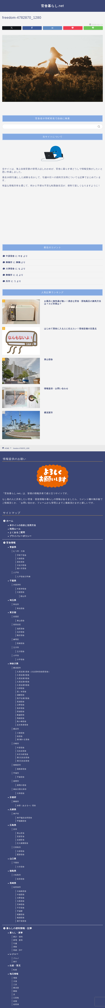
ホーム (9, 521)
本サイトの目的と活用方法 (23, 525)
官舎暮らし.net (52, 6)
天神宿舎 (21, 904)
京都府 (13, 797)
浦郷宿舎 (21, 695)
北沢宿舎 (21, 632)
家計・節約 (18, 937)
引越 (15, 943)
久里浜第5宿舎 (23, 685)
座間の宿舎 (21, 785)
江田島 (16, 998)
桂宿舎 (20, 736)
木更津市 (17, 585)
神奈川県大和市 (20, 789)
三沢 (15, 985)
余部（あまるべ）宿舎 (26, 806)
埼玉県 (13, 600)
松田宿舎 (21, 879)
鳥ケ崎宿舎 (21, 721)
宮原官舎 (21, 836)
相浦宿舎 (21, 918)
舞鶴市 (9, 262)
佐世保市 (17, 887)
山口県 (13, 859)
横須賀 (16, 988)
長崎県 (13, 883)
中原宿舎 (10, 256)
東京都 (13, 612)
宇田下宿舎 (21, 555)
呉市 (8, 281)
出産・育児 (15, 966)
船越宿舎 (21, 715)
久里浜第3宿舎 (23, 678)
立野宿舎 (21, 705)
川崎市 (16, 744)
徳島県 (13, 871)
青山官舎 (21, 833)
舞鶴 (15, 991)
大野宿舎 (21, 898)
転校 (15, 970)
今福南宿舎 (21, 891)
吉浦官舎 (21, 840)
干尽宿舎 (21, 908)
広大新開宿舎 (22, 843)
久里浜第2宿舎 (23, 675)
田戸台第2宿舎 (23, 698)
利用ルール (15, 529)
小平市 (16, 656)
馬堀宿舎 (21, 718)
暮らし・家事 (16, 933)
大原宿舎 (21, 851)
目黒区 (16, 617)
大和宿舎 (21, 793)
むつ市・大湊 (19, 551)
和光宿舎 (21, 608)
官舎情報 (11, 542)
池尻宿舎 (21, 629)
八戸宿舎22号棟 (24, 577)
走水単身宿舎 (22, 725)
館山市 (23, 596)
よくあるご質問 (17, 532)
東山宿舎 (21, 621)
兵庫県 (13, 809)
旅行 (15, 962)
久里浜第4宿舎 (23, 682)
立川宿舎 (21, 651)
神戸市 (16, 814)
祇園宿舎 (21, 914)
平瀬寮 (20, 911)
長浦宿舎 (21, 702)
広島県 (13, 825)
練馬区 (16, 639)
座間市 (16, 781)
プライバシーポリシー (21, 536)
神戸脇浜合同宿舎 (24, 818)
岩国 (15, 1001)
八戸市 (16, 572)
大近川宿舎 (21, 565)
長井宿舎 (21, 708)
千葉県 (13, 581)
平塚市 (16, 773)
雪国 (15, 978)
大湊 (15, 981)
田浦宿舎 (21, 712)
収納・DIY (17, 950)
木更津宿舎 (21, 589)
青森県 (13, 547)
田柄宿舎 (21, 643)
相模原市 (17, 765)
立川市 (16, 647)
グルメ (16, 958)
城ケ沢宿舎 (21, 568)
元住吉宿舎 (21, 751)
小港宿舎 (21, 733)
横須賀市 (17, 668)
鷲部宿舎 (21, 855)
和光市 (16, 604)
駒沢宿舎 (21, 635)
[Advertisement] (52, 217)
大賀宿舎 (21, 592)
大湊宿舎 (21, 559)
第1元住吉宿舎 (23, 758)
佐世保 (16, 1004)
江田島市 (17, 847)
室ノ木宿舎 (21, 692)
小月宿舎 (21, 867)
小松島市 (17, 875)
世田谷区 (17, 625)
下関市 (16, 863)
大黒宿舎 (21, 901)
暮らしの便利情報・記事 (19, 928)
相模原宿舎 (21, 769)
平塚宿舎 (21, 777)
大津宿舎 (10, 269)
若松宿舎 (21, 562)
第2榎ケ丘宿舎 (23, 739)
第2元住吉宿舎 (23, 761)
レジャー (14, 954)
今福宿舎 (21, 895)
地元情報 (14, 974)
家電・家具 (18, 940)
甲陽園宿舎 (21, 821)
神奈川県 (14, 664)
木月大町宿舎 (22, 754)
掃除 (15, 947)
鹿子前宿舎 (21, 921)
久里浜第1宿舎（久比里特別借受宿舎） (33, 672)
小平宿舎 (21, 659)
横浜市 (16, 729)
